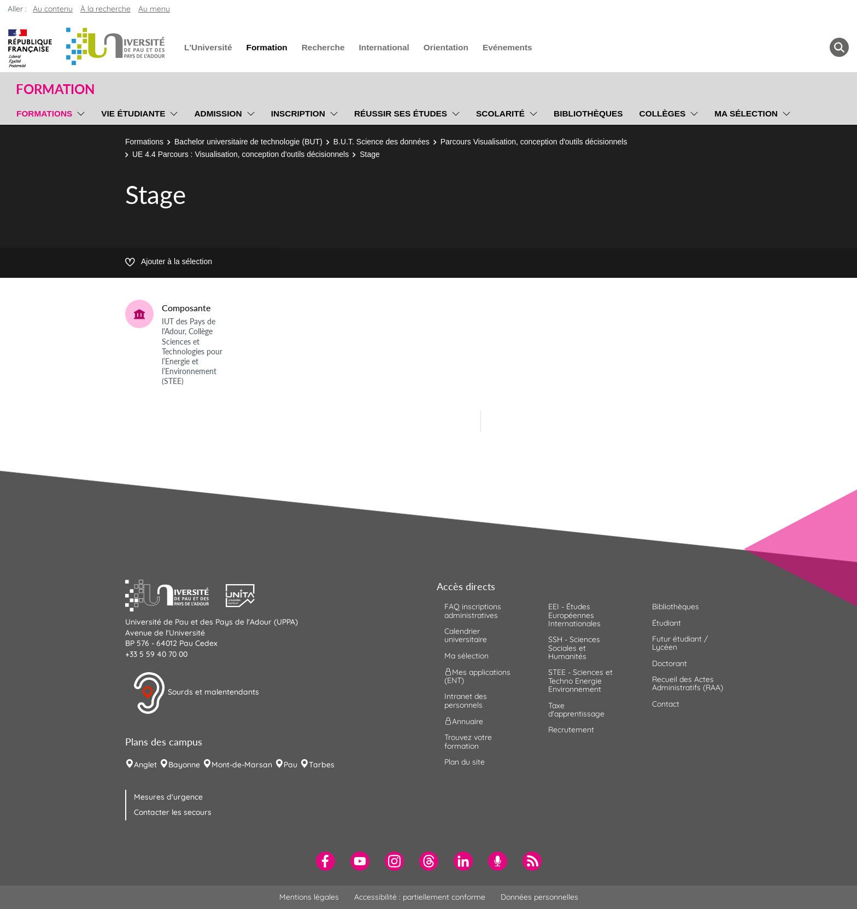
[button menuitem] (839, 47)
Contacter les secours (173, 812)
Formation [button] (55, 89)
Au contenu (53, 9)
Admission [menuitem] (218, 113)
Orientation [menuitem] (446, 47)
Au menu (154, 9)
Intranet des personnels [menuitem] (465, 700)
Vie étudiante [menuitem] (133, 113)
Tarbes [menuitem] (321, 765)
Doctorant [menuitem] (669, 663)
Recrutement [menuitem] (571, 730)
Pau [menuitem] (290, 765)
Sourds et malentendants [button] (196, 693)
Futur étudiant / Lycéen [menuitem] (680, 643)
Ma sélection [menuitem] (746, 113)
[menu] (79, 112)
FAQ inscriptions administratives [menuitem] (472, 611)
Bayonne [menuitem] (184, 765)
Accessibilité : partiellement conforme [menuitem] (419, 897)
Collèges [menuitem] (662, 113)
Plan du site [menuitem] (464, 762)
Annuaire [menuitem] (463, 721)
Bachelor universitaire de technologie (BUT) (248, 141)
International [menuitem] (384, 47)
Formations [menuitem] (44, 113)
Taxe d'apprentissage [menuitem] (576, 710)
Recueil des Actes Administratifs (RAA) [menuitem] (687, 683)
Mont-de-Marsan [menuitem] (242, 765)
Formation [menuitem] (266, 47)
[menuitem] (325, 861)
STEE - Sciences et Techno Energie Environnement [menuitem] (580, 680)
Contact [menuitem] (665, 704)
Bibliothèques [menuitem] (588, 113)
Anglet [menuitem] (145, 765)
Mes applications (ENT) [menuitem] (477, 676)
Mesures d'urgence (168, 797)
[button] (175, 594)
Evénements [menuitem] (507, 47)
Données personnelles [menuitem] (539, 897)
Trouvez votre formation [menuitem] (468, 741)
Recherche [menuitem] (323, 47)
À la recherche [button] (105, 9)
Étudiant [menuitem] (666, 623)
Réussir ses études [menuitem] (400, 113)
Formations (144, 141)
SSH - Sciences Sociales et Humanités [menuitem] (574, 647)
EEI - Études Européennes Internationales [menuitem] (574, 615)
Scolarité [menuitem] (500, 113)
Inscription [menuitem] (298, 113)
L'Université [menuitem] (208, 47)
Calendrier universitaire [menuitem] (465, 635)
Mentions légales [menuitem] (309, 897)
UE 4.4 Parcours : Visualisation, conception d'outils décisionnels (240, 154)
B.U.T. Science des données (381, 141)
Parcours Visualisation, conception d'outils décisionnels (534, 141)
